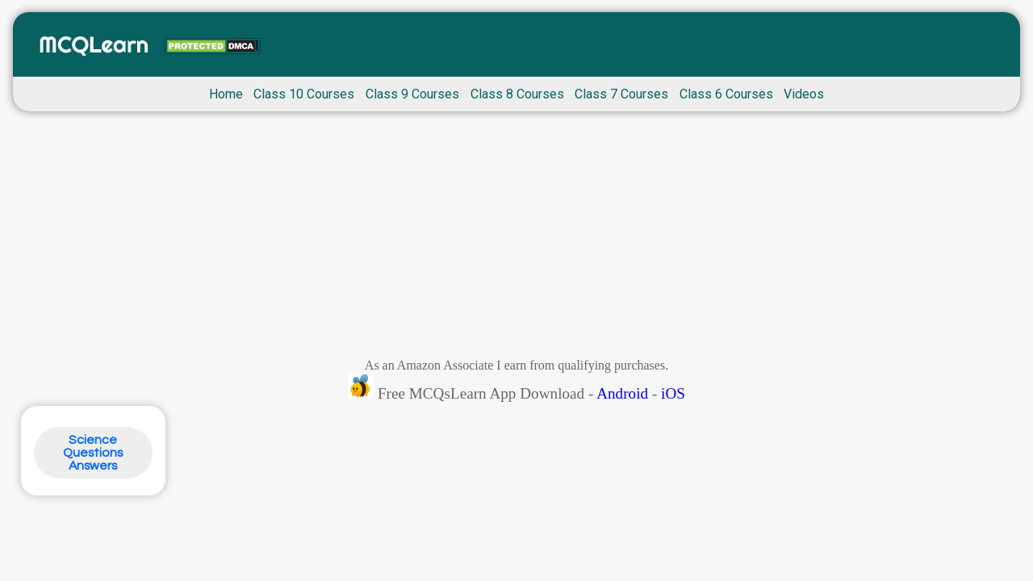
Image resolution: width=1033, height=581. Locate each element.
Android (622, 393)
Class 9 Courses (412, 94)
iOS (673, 393)
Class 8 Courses (517, 94)
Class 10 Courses (303, 94)
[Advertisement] (516, 239)
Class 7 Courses (621, 94)
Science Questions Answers (93, 452)
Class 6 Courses (726, 94)
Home (226, 94)
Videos (804, 94)
